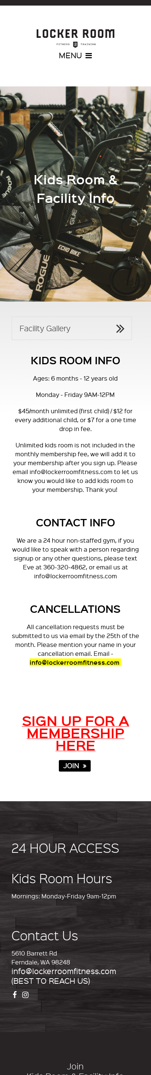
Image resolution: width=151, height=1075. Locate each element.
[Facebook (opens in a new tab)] (16, 994)
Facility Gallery (45, 328)
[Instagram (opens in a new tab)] (26, 994)
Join (75, 1066)
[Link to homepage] (75, 38)
